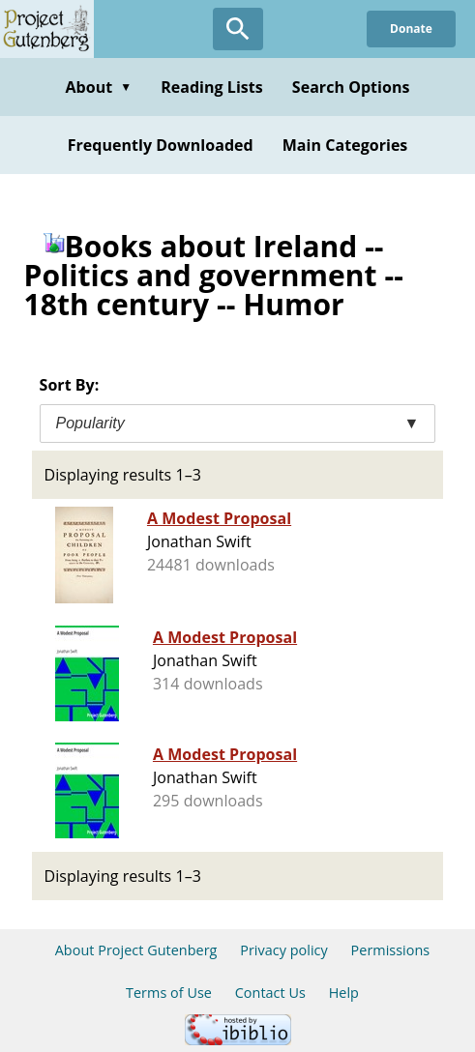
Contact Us (270, 992)
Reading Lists (212, 87)
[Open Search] (238, 29)
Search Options (351, 87)
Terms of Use (169, 992)
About (98, 87)
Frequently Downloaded (160, 145)
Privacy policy (284, 950)
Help (344, 992)
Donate (411, 28)
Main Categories (345, 145)
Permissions (390, 950)
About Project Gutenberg (136, 950)
